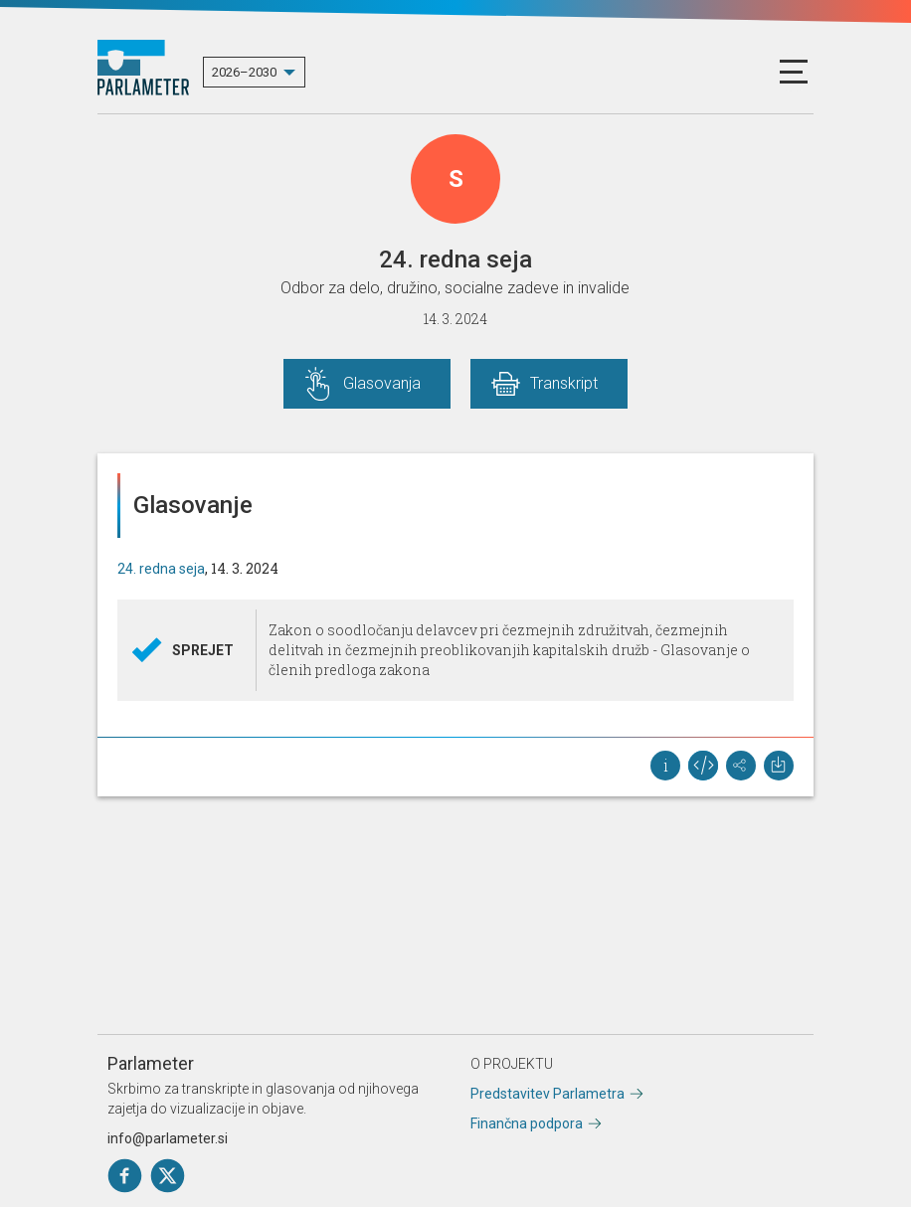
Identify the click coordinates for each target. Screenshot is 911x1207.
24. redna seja (161, 569)
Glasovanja (382, 383)
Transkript (564, 383)
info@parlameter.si (167, 1138)
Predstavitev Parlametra (547, 1094)
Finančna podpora (526, 1123)
